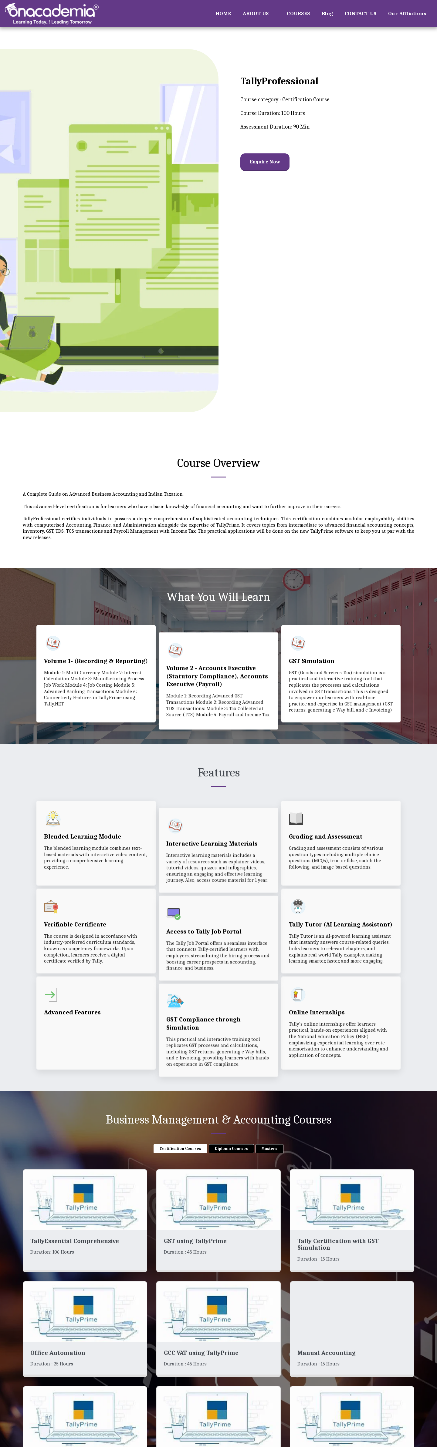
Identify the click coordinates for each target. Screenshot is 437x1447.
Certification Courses (180, 1149)
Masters (269, 1149)
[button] (259, 13)
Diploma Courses (231, 1149)
